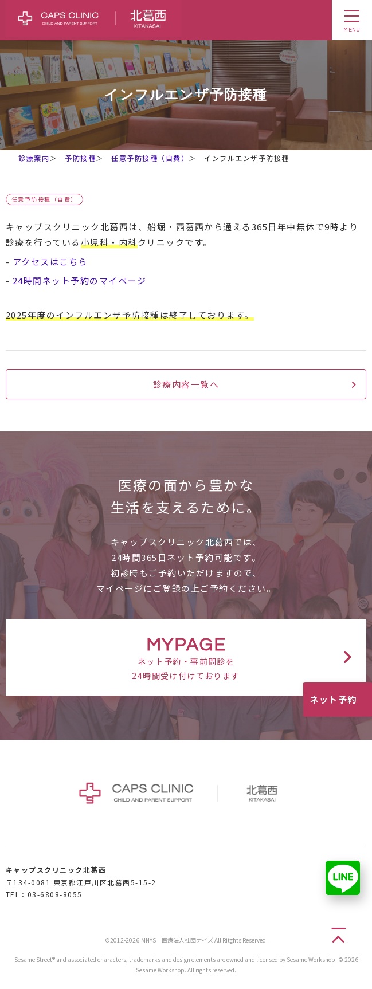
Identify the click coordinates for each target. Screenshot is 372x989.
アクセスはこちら (50, 262)
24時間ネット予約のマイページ (80, 280)
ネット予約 (333, 699)
